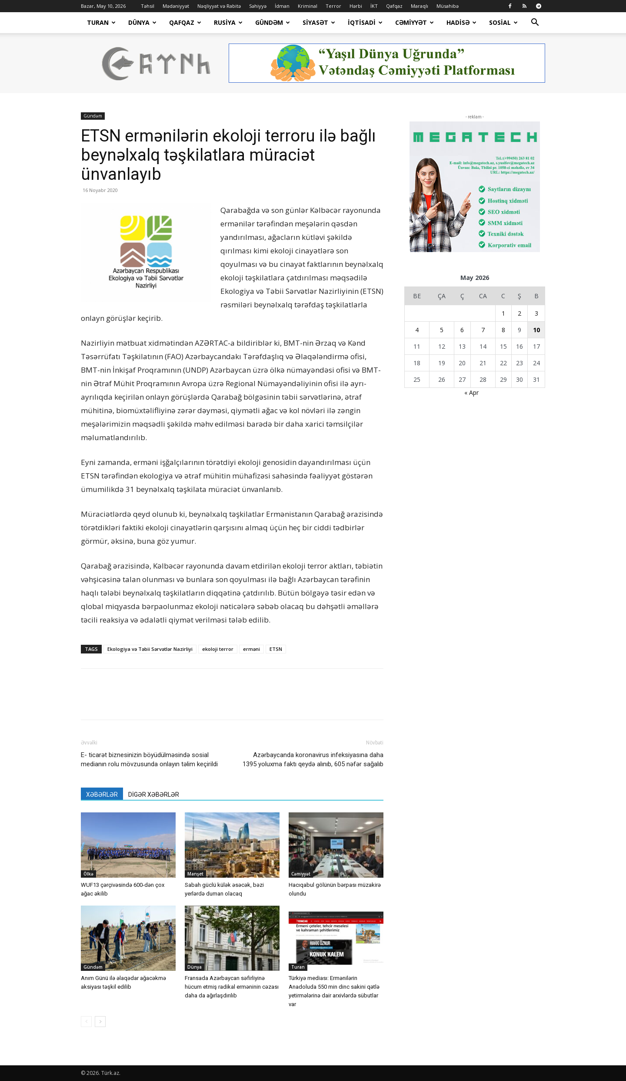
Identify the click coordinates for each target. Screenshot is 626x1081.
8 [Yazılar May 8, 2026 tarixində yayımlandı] (503, 330)
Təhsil (147, 6)
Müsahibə (447, 6)
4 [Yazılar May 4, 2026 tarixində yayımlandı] (417, 330)
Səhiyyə (257, 6)
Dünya (142, 22)
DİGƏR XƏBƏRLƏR (153, 794)
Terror (333, 6)
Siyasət (319, 22)
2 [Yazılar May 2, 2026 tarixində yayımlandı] (519, 313)
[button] (534, 23)
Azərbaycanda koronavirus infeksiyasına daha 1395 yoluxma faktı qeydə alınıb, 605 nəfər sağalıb (313, 759)
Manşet (195, 874)
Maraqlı (419, 6)
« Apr (471, 392)
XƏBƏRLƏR (102, 794)
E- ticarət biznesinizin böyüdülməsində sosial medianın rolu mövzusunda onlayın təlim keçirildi (149, 759)
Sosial (503, 22)
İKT (374, 6)
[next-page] (100, 1021)
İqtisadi (365, 22)
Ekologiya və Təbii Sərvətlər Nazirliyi (150, 649)
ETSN (276, 649)
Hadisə (461, 22)
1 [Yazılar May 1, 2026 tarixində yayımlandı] (503, 313)
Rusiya (228, 22)
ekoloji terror (217, 649)
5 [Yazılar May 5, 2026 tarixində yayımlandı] (441, 330)
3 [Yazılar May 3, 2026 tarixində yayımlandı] (536, 313)
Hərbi (356, 6)
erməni (251, 649)
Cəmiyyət (414, 22)
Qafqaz (394, 6)
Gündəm (272, 22)
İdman (282, 6)
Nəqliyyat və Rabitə (219, 6)
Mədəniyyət (176, 6)
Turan (101, 22)
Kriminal (307, 6)
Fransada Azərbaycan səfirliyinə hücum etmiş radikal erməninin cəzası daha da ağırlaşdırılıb (232, 987)
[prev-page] (86, 1021)
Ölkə (88, 874)
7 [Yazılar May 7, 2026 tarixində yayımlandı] (483, 330)
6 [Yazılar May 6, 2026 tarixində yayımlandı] (462, 330)
